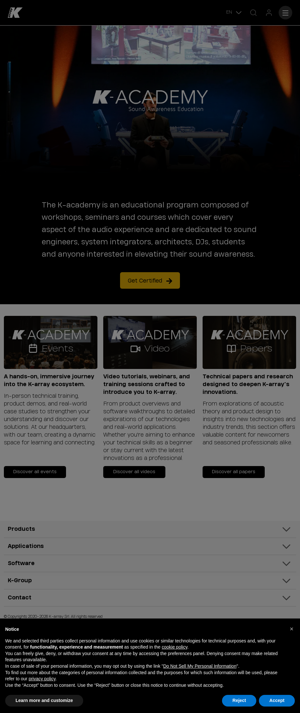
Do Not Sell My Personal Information (199, 666)
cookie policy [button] (174, 647)
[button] (291, 629)
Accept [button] (276, 700)
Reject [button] (239, 700)
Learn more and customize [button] (44, 700)
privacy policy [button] (41, 678)
